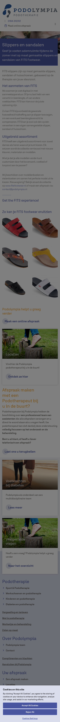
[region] (30, 703)
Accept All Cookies (30, 705)
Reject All (30, 712)
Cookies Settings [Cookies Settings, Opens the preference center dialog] (30, 718)
